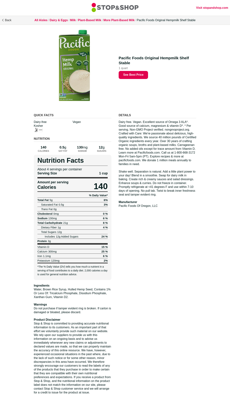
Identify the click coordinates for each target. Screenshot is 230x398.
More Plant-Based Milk (119, 20)
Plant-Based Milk (89, 20)
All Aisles (40, 20)
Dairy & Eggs (59, 20)
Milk (73, 20)
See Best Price (133, 74)
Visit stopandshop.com (212, 7)
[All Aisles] (115, 8)
